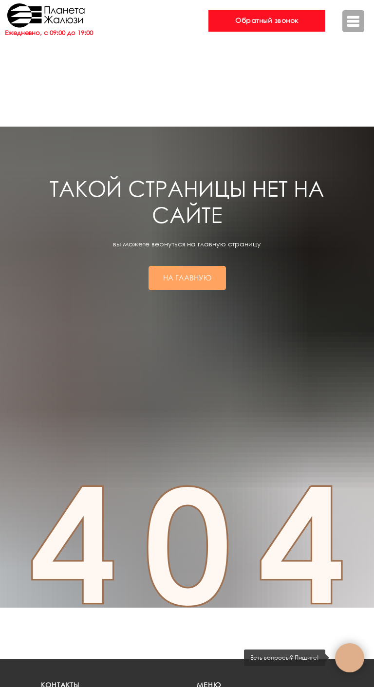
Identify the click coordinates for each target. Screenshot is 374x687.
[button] (266, 21)
